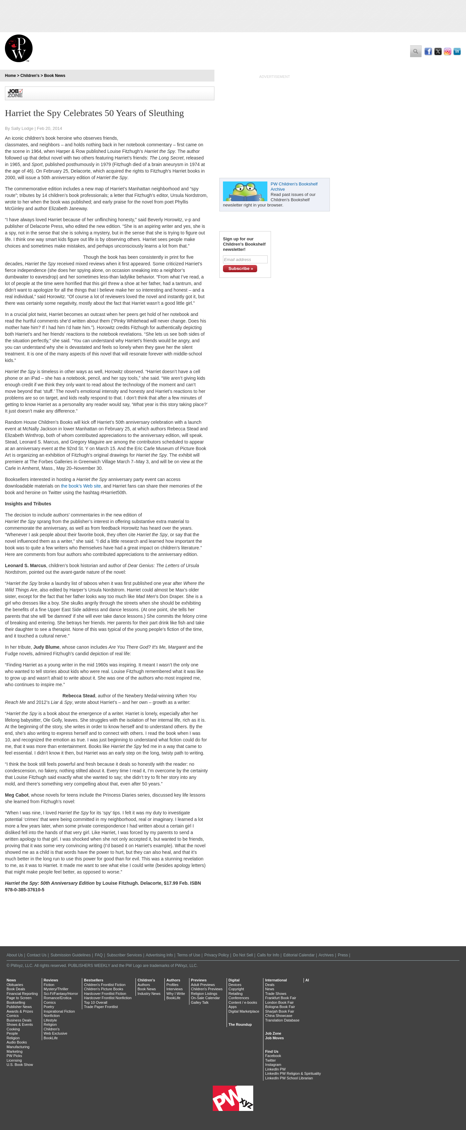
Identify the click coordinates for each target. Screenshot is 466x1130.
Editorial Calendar (298, 955)
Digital (234, 980)
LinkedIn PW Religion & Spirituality (293, 1073)
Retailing (236, 994)
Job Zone (273, 1033)
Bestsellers (93, 980)
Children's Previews (207, 989)
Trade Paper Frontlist (101, 1007)
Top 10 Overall (95, 1002)
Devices (235, 985)
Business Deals (19, 1020)
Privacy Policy (216, 955)
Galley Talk (200, 1002)
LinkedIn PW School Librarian (289, 1078)
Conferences (239, 998)
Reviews (51, 980)
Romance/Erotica (57, 998)
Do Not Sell (243, 955)
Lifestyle (50, 1020)
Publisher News (19, 1007)
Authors (143, 985)
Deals (269, 985)
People (12, 1033)
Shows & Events (20, 1024)
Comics (13, 1016)
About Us (15, 955)
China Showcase (278, 1016)
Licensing (14, 1060)
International (276, 980)
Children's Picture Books (103, 989)
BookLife (51, 1038)
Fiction (49, 985)
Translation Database (282, 1020)
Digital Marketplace (244, 1011)
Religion (13, 1038)
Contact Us (36, 955)
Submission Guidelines (71, 955)
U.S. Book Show (20, 1065)
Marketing (14, 1051)
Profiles (172, 985)
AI (307, 980)
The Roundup (240, 1024)
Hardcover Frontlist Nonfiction (108, 998)
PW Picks (14, 1056)
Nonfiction (52, 1016)
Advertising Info (159, 955)
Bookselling (16, 1002)
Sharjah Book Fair (279, 1011)
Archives (326, 955)
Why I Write (175, 994)
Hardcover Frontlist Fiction (105, 994)
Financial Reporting (22, 994)
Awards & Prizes (20, 1011)
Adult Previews (203, 985)
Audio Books (17, 1042)
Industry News (148, 994)
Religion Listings (204, 994)
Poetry (49, 1007)
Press (343, 955)
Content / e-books (243, 1002)
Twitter (270, 1060)
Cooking (13, 1029)
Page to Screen (19, 998)
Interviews (174, 989)
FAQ (99, 955)
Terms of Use (188, 955)
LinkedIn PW (275, 1069)
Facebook (273, 1056)
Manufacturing (18, 1047)
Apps (233, 1007)
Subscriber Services (124, 955)
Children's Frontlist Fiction (104, 985)
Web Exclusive (55, 1033)
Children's (29, 75)
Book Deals (16, 989)
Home (10, 75)
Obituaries (15, 985)
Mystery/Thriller (56, 989)
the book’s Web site (81, 486)
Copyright (236, 989)
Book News (54, 75)
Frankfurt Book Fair (280, 998)
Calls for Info (268, 955)
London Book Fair (279, 1002)
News (11, 980)
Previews (199, 980)
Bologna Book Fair (280, 1007)
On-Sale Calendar (205, 998)
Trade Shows (275, 994)
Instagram (273, 1065)
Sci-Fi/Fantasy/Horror (61, 994)
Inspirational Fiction (59, 1011)
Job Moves (274, 1038)
